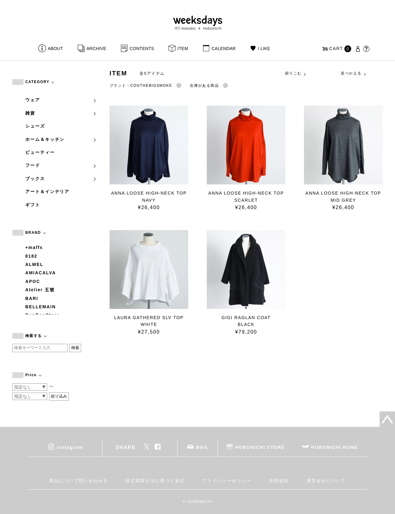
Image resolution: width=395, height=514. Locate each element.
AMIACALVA (40, 272)
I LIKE (264, 48)
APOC (32, 281)
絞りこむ (296, 73)
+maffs (34, 247)
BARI (31, 298)
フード (61, 165)
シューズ (35, 126)
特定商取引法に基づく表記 (155, 480)
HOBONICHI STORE (260, 447)
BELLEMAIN (40, 306)
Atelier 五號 (40, 289)
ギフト (32, 204)
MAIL (202, 447)
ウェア (61, 99)
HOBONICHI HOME (334, 447)
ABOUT (55, 48)
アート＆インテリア (47, 191)
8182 (31, 256)
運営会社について (326, 480)
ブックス (61, 178)
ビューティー (40, 152)
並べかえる (354, 73)
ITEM (182, 48)
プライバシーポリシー (227, 480)
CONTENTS (142, 48)
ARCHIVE (96, 48)
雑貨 (61, 113)
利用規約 (279, 480)
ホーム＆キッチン (61, 139)
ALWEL (34, 264)
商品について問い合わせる (78, 480)
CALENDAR (223, 48)
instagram (70, 447)
